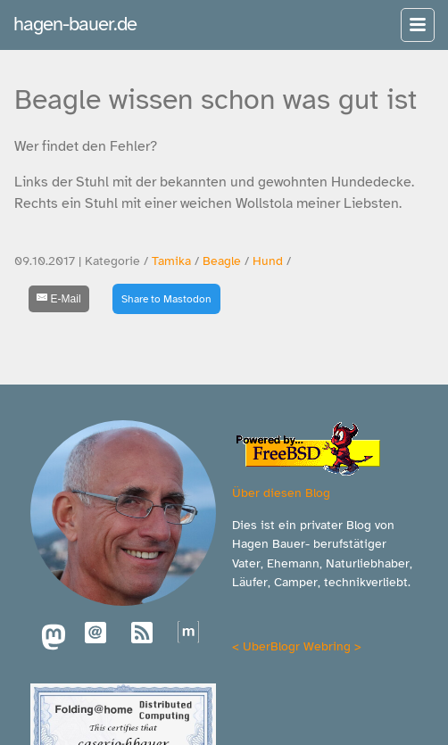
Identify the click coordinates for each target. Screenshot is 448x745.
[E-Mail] (59, 299)
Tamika (171, 261)
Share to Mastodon (166, 299)
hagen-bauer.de (75, 24)
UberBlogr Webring (297, 646)
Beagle (222, 261)
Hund (268, 261)
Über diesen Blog (281, 492)
